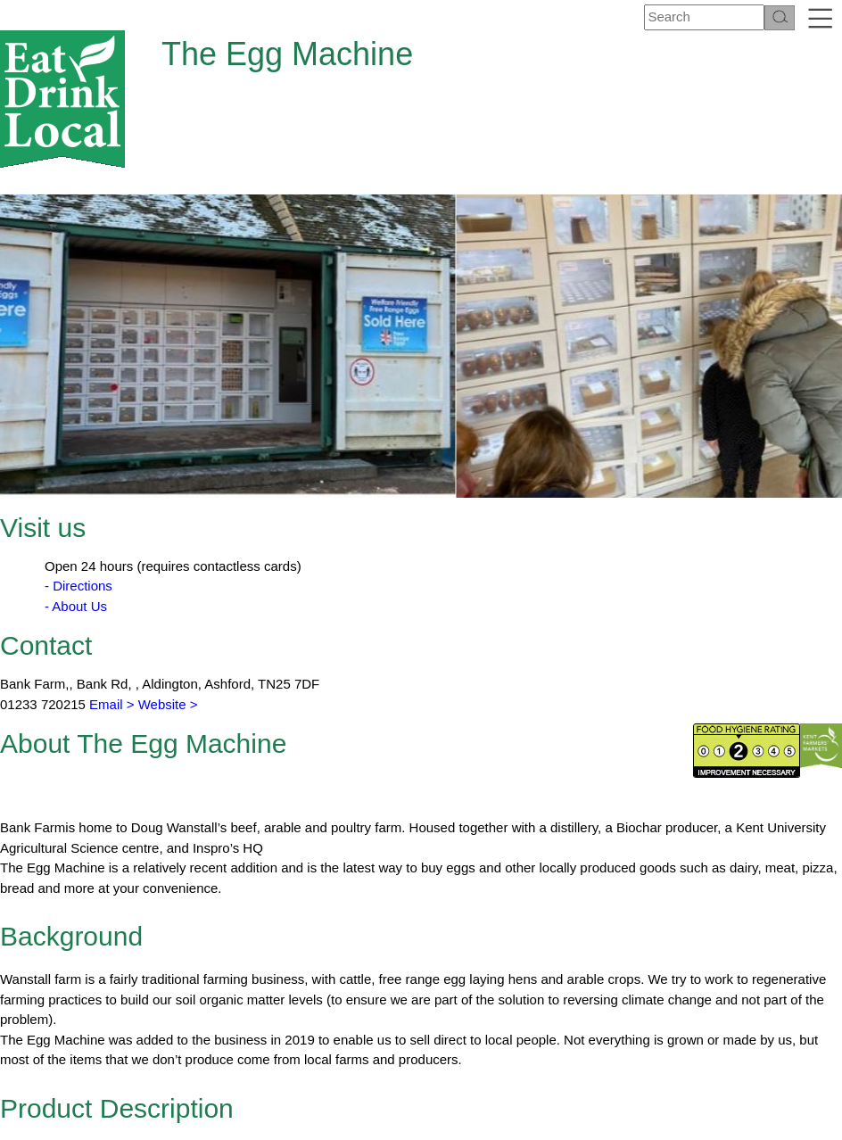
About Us (279, 1109)
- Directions (78, 469)
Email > (110, 588)
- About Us (76, 490)
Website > (168, 588)
